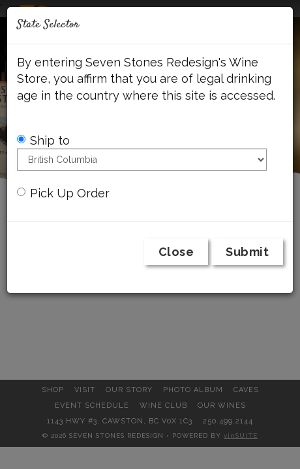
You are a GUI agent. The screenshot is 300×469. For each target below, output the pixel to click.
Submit (247, 252)
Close (176, 252)
